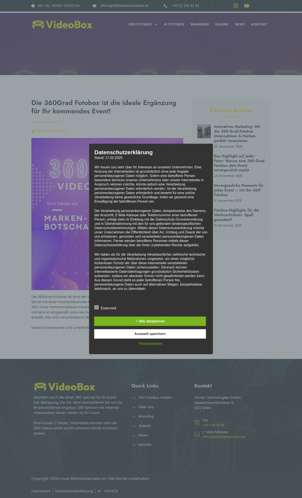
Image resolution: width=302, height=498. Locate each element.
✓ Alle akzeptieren (150, 321)
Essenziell (105, 307)
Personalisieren (150, 343)
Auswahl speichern (150, 334)
